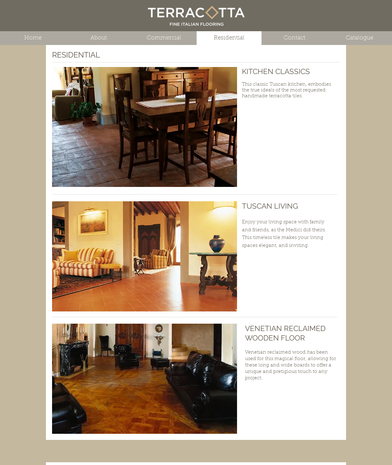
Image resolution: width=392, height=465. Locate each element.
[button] (144, 127)
